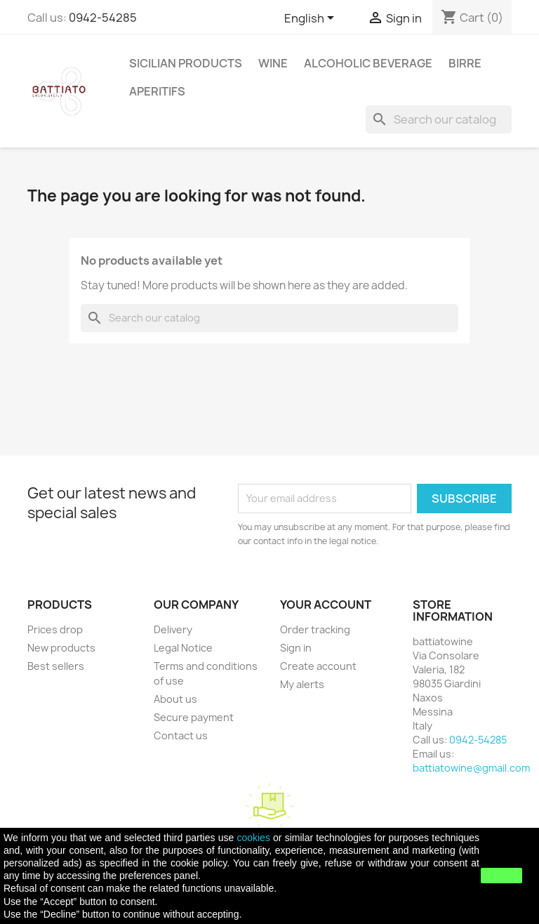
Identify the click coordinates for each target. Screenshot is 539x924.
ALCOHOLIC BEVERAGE (368, 63)
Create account (318, 666)
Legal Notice (183, 647)
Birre (464, 63)
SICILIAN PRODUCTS (185, 63)
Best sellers (55, 666)
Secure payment (194, 717)
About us (175, 699)
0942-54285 (103, 17)
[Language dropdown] (311, 19)
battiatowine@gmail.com (471, 767)
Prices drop (55, 629)
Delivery (173, 629)
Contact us (181, 735)
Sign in (296, 647)
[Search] (439, 119)
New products (61, 647)
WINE (273, 63)
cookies (253, 837)
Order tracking (315, 629)
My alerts (302, 684)
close (501, 875)
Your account (325, 604)
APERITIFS (157, 91)
